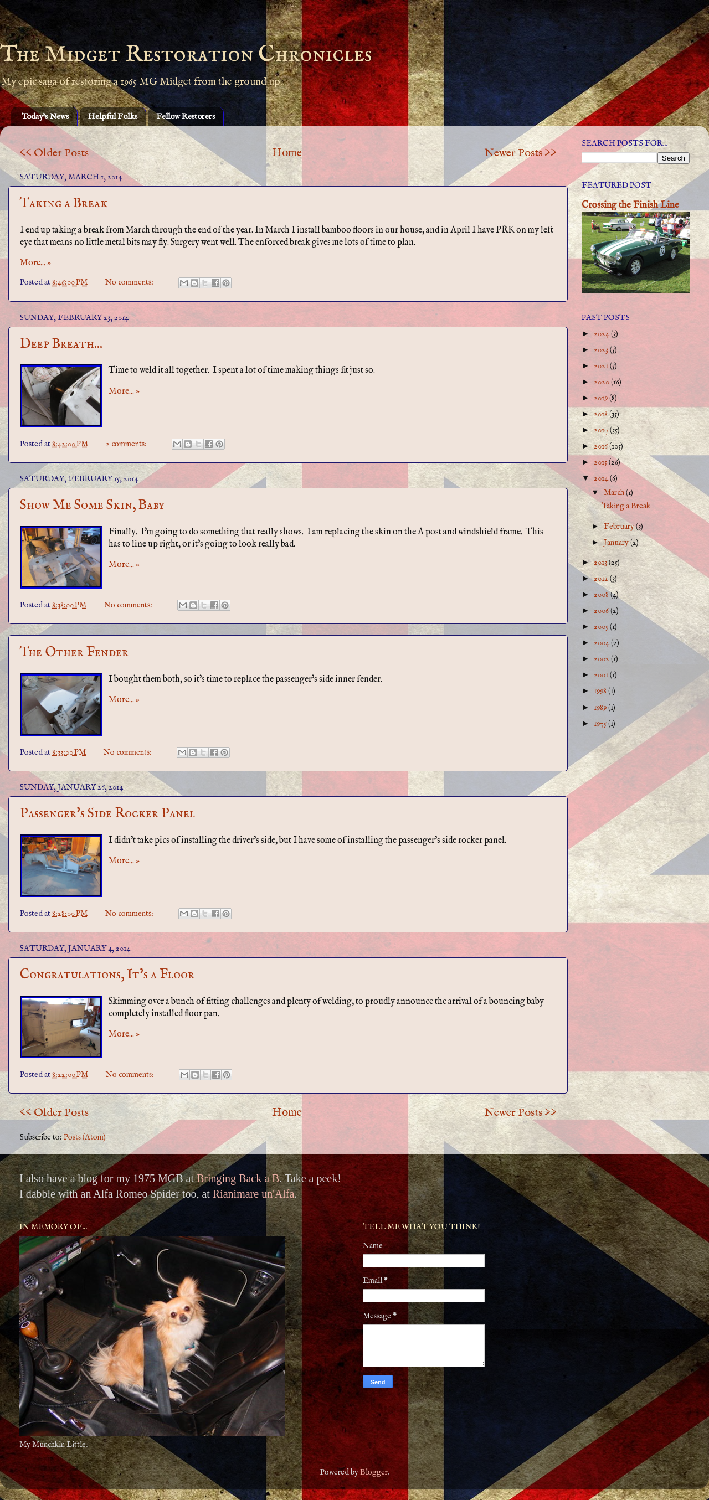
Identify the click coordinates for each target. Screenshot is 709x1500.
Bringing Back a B (238, 1178)
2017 (602, 430)
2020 (602, 382)
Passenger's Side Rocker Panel (107, 813)
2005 (602, 627)
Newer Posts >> (521, 153)
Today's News (45, 116)
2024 (602, 334)
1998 (601, 691)
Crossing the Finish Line (630, 205)
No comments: (130, 282)
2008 (602, 595)
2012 (602, 579)
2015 (601, 462)
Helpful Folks (112, 116)
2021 (602, 366)
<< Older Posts (54, 153)
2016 (601, 446)
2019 (601, 398)
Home (287, 153)
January (617, 543)
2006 (602, 611)
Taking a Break (63, 203)
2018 (601, 414)
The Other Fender (74, 652)
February (620, 527)
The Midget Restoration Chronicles (186, 54)
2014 (602, 478)
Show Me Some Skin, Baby (92, 505)
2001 (602, 675)
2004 (602, 643)
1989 (601, 708)
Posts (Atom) (85, 1137)
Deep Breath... (61, 344)
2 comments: (127, 444)
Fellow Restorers (185, 116)
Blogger (374, 1472)
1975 (601, 724)
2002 (602, 659)
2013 (601, 563)
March (615, 493)
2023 (602, 350)
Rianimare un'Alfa (253, 1194)
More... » (35, 263)
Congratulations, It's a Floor (107, 974)
